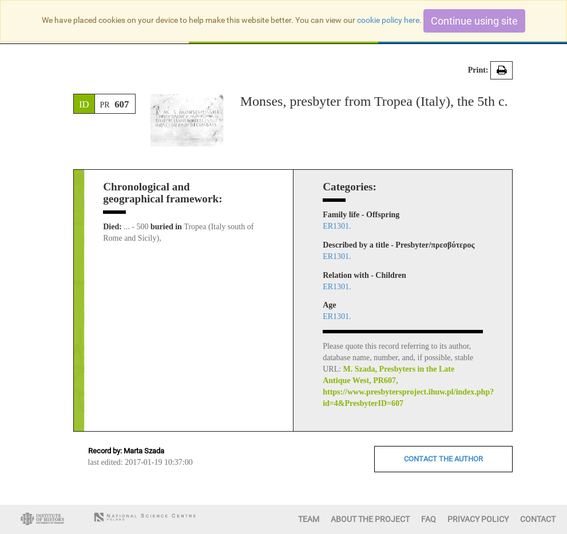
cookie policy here (388, 20)
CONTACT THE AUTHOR (443, 459)
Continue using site (474, 21)
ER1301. (337, 226)
